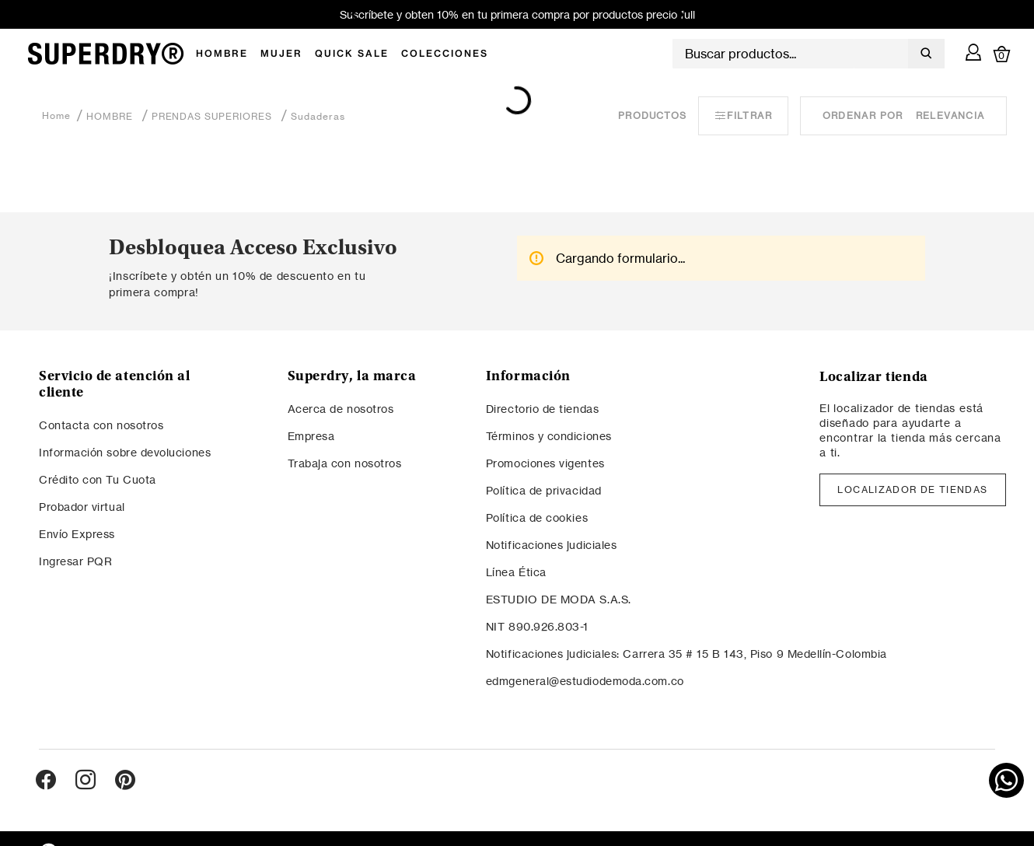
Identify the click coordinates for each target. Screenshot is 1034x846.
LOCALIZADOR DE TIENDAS (912, 489)
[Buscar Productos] (923, 53)
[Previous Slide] (357, 14)
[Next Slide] (677, 14)
